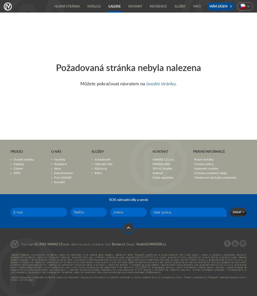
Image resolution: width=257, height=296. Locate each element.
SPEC (17, 173)
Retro (98, 173)
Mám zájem (221, 6)
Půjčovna (101, 168)
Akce (57, 168)
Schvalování (103, 159)
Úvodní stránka (24, 159)
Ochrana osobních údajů (210, 173)
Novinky (59, 159)
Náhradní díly (103, 164)
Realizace (60, 164)
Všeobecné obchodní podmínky (215, 177)
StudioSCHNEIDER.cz (151, 244)
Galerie (18, 168)
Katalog (19, 164)
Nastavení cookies (206, 168)
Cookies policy (204, 164)
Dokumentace (63, 173)
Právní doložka (204, 159)
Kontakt (59, 182)
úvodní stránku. (161, 84)
